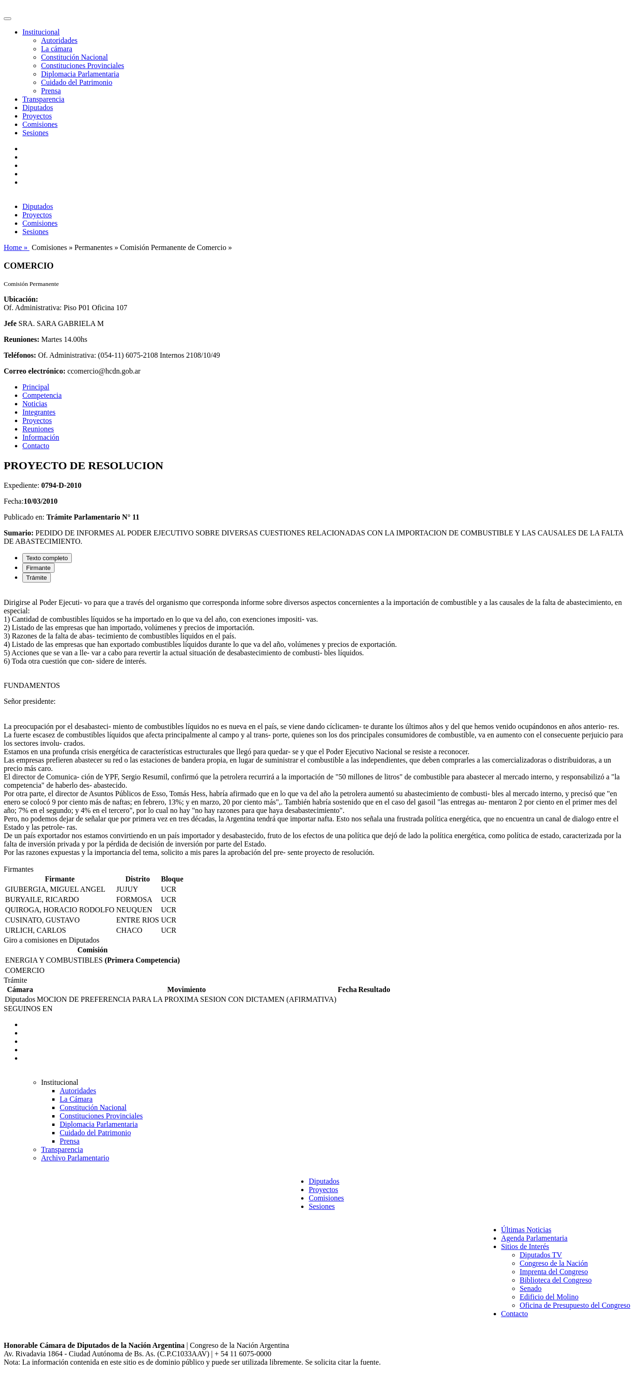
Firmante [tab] (38, 567)
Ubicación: (21, 299)
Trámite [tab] (36, 577)
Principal (35, 387)
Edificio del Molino (549, 1297)
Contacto (35, 446)
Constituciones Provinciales (82, 65)
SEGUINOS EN (28, 1009)
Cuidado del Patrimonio (76, 82)
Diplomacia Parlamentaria (80, 74)
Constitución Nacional (74, 57)
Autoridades (59, 40)
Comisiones (40, 124)
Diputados (37, 107)
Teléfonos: (20, 355)
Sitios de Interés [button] (525, 1246)
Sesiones (35, 133)
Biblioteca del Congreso (556, 1280)
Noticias (34, 404)
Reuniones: (21, 339)
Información (40, 437)
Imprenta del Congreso (554, 1272)
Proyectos (37, 116)
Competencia (42, 395)
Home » (16, 247)
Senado (531, 1288)
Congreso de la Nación (554, 1263)
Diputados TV (541, 1255)
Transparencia (43, 99)
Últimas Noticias (526, 1230)
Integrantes (38, 412)
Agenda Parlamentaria (534, 1238)
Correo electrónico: (35, 371)
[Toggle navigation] (7, 18)
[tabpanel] (317, 727)
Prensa (51, 91)
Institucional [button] (41, 32)
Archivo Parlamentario (75, 1158)
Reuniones (38, 429)
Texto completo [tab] (47, 558)
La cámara (56, 49)
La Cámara (76, 1099)
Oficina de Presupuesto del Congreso (575, 1305)
